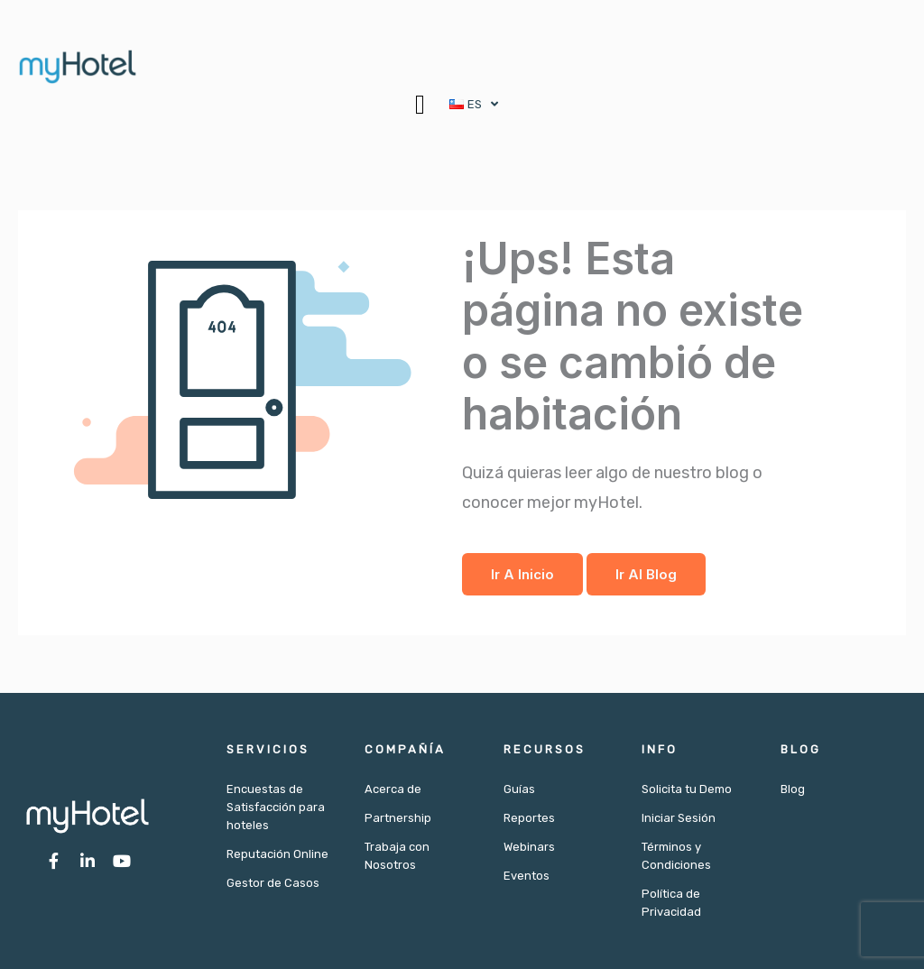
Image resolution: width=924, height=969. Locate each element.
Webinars (529, 847)
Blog (793, 789)
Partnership (398, 818)
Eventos (527, 875)
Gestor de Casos (272, 883)
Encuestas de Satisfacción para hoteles (275, 807)
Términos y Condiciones (676, 856)
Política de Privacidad (671, 902)
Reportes (529, 818)
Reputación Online (277, 854)
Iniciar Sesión (679, 818)
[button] (419, 104)
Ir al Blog (646, 574)
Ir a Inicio (522, 574)
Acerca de (393, 789)
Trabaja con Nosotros (397, 856)
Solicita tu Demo (687, 789)
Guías (519, 789)
